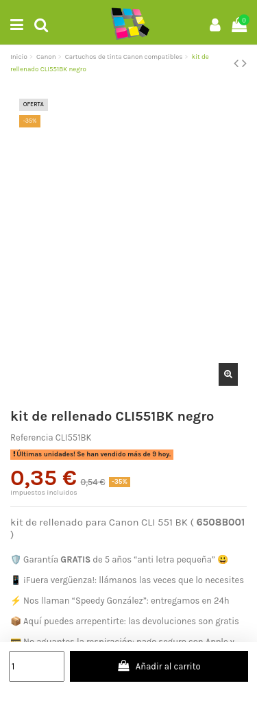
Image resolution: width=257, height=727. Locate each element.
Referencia (31, 437)
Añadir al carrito (159, 665)
